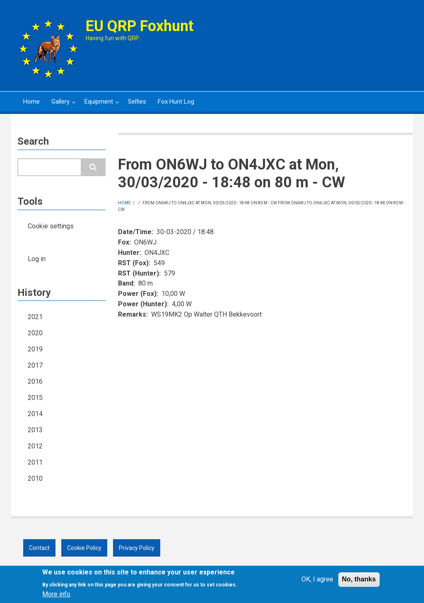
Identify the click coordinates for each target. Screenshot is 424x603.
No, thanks (359, 582)
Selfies (137, 101)
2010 (35, 478)
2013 (35, 430)
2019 (35, 349)
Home (31, 101)
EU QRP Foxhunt (139, 26)
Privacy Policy (136, 548)
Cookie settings (51, 226)
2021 (35, 317)
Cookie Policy (84, 548)
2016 (35, 381)
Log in (37, 259)
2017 (35, 365)
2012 (35, 446)
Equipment (98, 104)
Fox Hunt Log (176, 101)
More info (56, 597)
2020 (35, 333)
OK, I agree (317, 582)
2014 (35, 414)
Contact (39, 548)
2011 (35, 462)
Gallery (60, 104)
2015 (35, 398)
